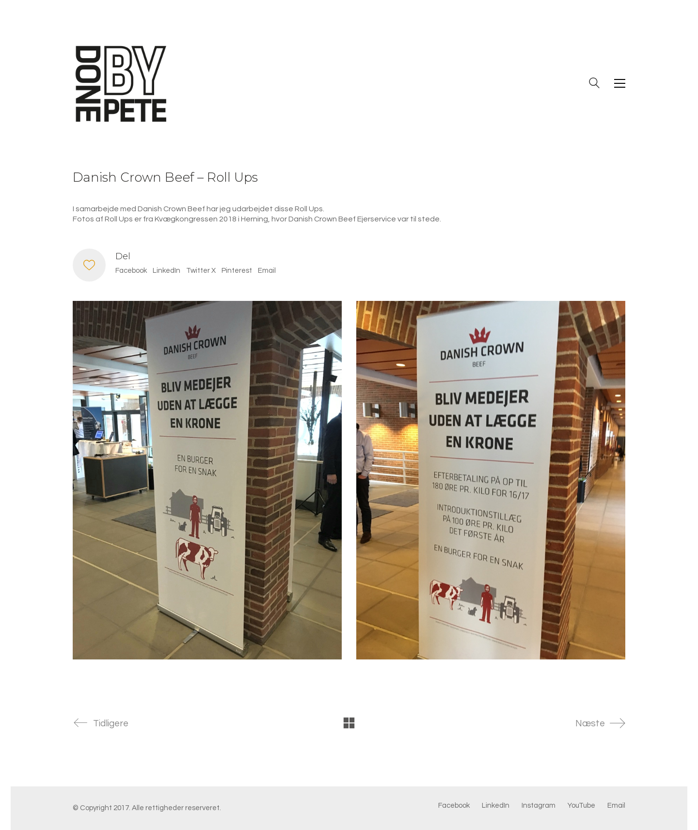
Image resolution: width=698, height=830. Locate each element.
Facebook (131, 270)
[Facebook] (454, 806)
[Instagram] (538, 806)
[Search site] (594, 84)
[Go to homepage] (121, 83)
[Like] (89, 265)
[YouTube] (581, 806)
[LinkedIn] (495, 806)
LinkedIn (166, 270)
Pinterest (237, 270)
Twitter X (201, 270)
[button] (619, 83)
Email (267, 270)
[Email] (616, 806)
